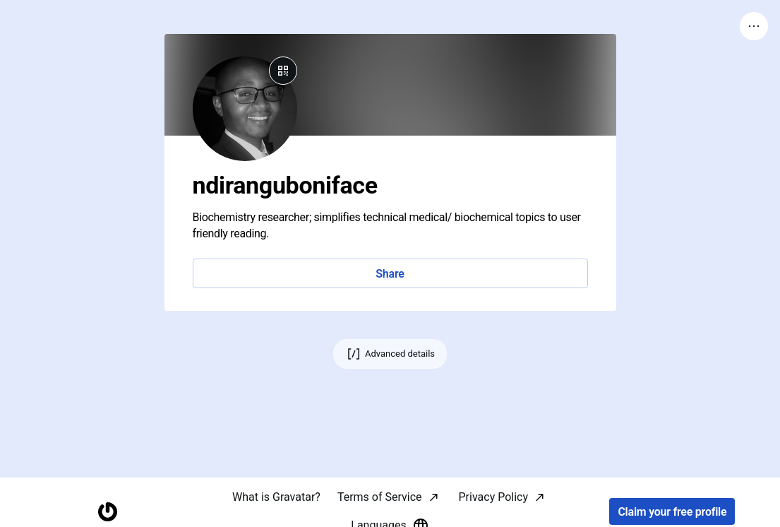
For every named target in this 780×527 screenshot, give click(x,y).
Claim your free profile (672, 512)
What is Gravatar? (276, 497)
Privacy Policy (494, 497)
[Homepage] (107, 511)
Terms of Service (379, 497)
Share (390, 273)
